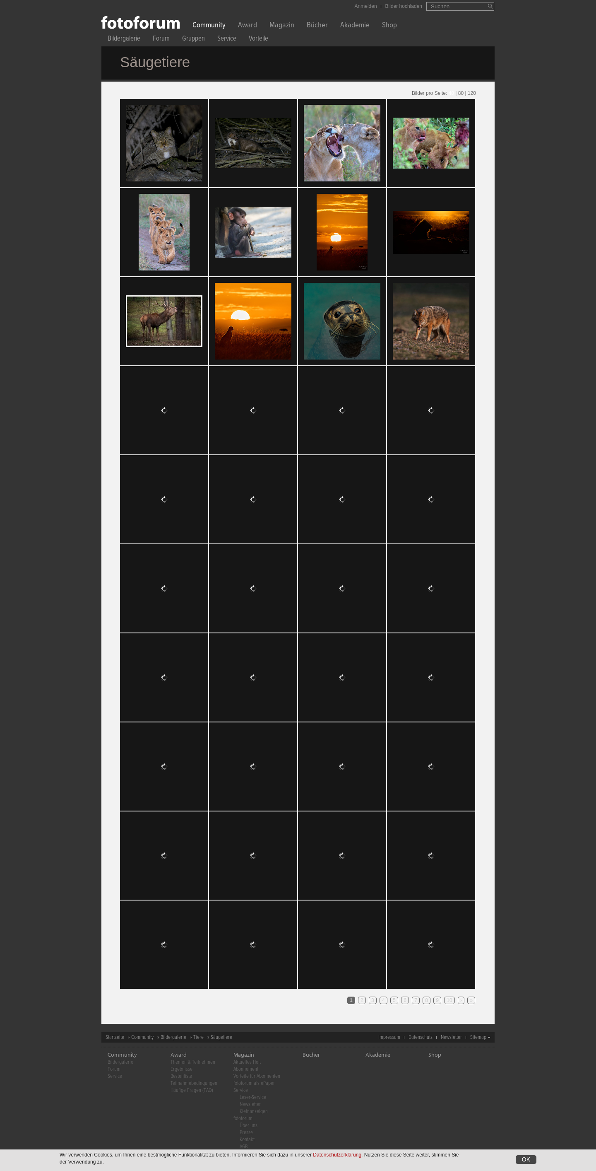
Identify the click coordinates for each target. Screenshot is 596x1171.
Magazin (281, 26)
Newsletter (451, 1037)
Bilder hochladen (403, 6)
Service (226, 39)
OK (526, 1159)
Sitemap (478, 1037)
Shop (389, 26)
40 (451, 93)
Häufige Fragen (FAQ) (192, 1090)
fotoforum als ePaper (254, 1083)
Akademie (355, 26)
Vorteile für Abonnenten (256, 1076)
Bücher (317, 26)
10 (449, 1000)
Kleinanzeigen (254, 1111)
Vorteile (258, 39)
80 (461, 93)
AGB (244, 1146)
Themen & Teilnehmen (193, 1062)
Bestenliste (181, 1076)
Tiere (198, 1037)
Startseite (115, 1037)
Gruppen (193, 39)
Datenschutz (421, 1037)
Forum (161, 39)
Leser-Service (253, 1097)
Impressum (389, 1037)
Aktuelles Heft (247, 1062)
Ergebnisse (181, 1069)
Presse (246, 1132)
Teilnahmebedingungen (194, 1083)
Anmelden (366, 6)
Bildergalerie (124, 39)
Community (209, 26)
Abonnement (245, 1069)
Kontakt (247, 1139)
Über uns (248, 1125)
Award (247, 26)
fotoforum (242, 1118)
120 (472, 93)
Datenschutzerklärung (337, 1155)
